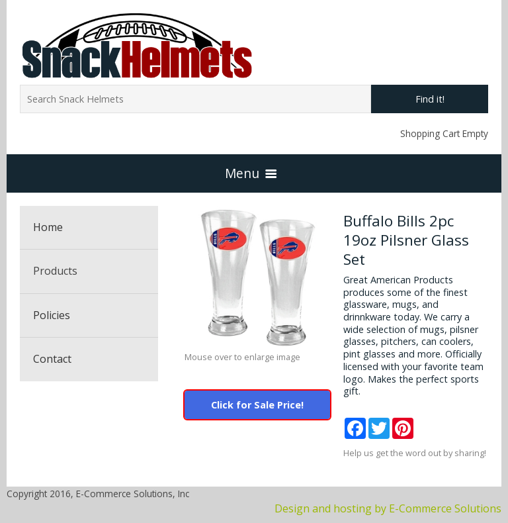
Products (55, 270)
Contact (52, 359)
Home (48, 227)
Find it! (429, 99)
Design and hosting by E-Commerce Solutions (388, 508)
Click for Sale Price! (257, 405)
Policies (51, 315)
